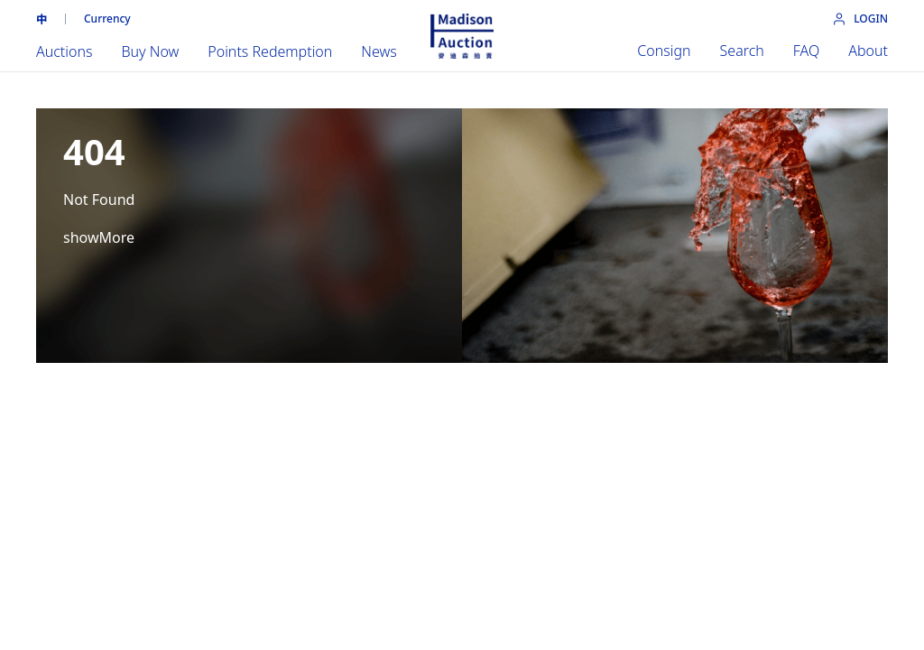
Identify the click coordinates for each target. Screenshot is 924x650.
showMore (98, 237)
